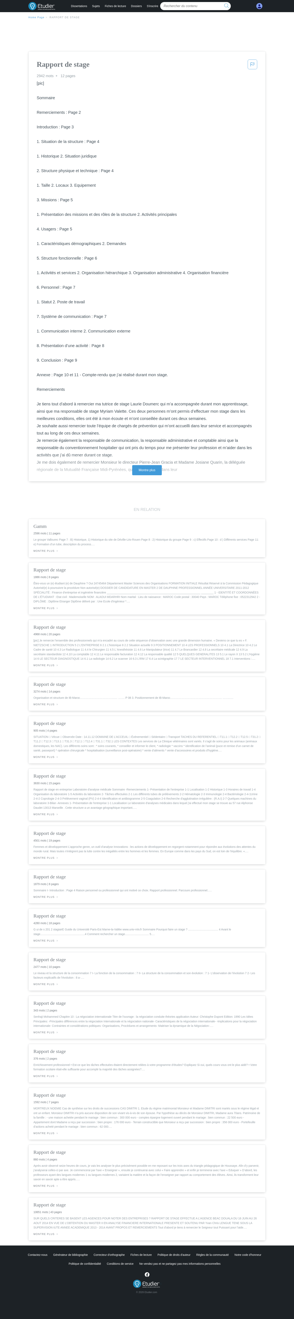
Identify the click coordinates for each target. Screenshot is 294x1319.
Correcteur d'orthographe (109, 1254)
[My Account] (259, 6)
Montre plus (147, 470)
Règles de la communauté (212, 1254)
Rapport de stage (64, 17)
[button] (252, 66)
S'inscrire (152, 6)
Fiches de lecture (115, 6)
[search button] (227, 6)
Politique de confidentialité (85, 1263)
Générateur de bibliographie (70, 1254)
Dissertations (79, 6)
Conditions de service (120, 1263)
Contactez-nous (37, 1254)
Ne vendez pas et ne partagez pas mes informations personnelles (180, 1263)
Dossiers (136, 6)
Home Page (36, 17)
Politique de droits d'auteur (174, 1254)
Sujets (96, 6)
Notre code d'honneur (247, 1254)
